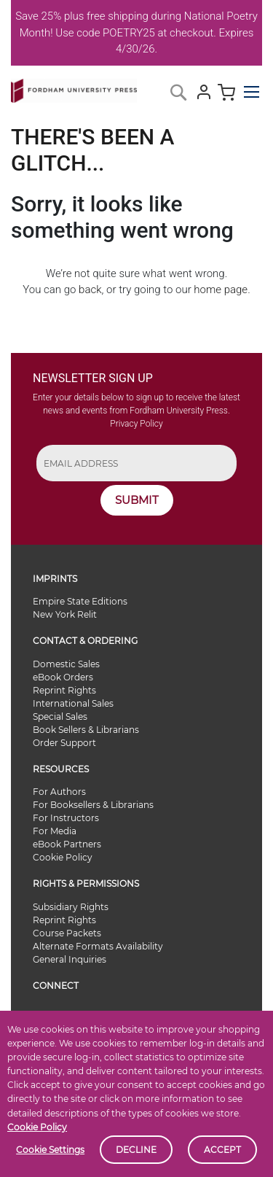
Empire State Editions (80, 601)
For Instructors (66, 817)
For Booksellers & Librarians (93, 804)
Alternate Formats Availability (98, 946)
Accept (222, 1149)
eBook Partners (67, 844)
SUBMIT (137, 500)
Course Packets (67, 933)
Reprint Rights (64, 690)
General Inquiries (69, 959)
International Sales (73, 703)
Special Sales (60, 716)
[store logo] (74, 88)
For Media (54, 831)
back (90, 289)
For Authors (59, 791)
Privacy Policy (136, 424)
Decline (136, 1149)
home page (221, 289)
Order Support (64, 742)
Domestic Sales (66, 664)
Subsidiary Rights (70, 906)
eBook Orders (63, 677)
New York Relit (65, 614)
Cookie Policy (37, 1127)
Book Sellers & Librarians (86, 729)
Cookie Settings (50, 1149)
